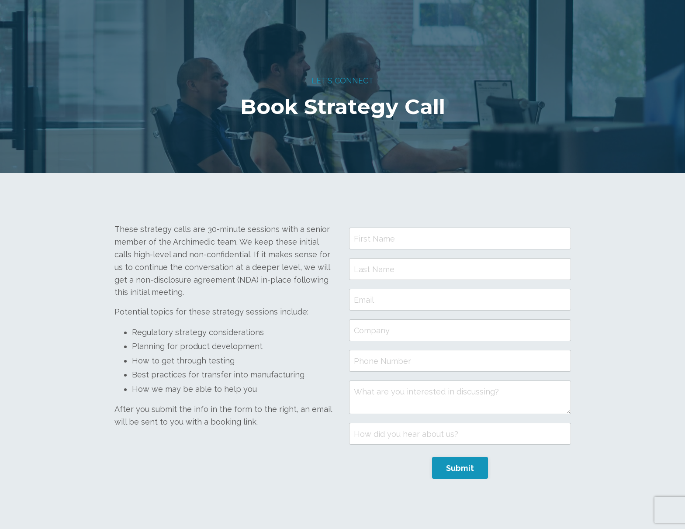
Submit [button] (460, 468)
